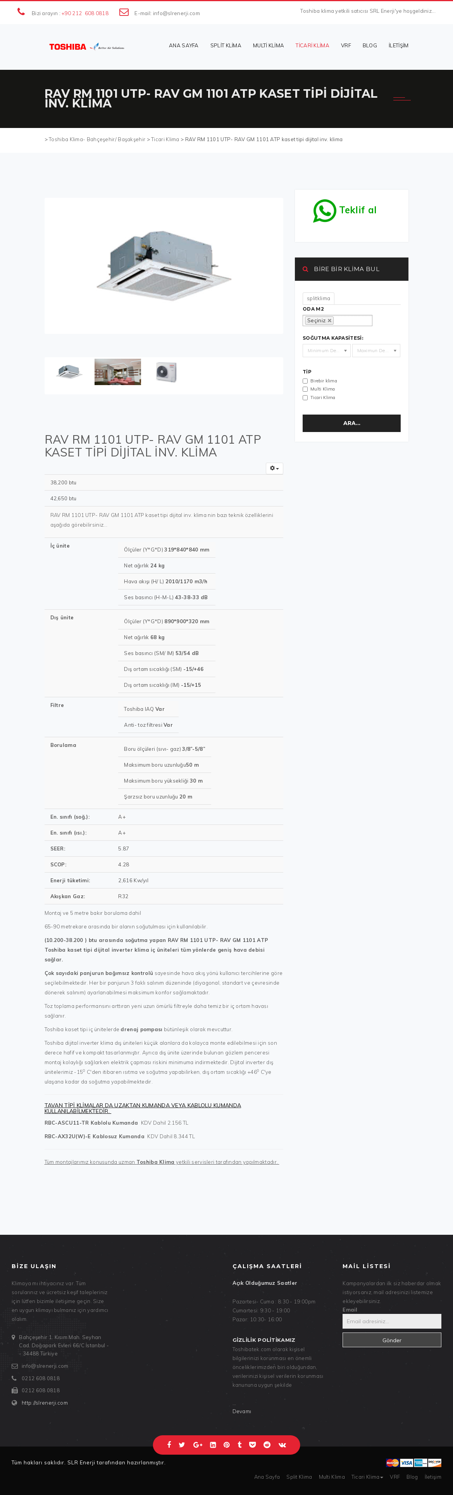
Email (350, 1310)
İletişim (398, 45)
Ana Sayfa (184, 45)
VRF (346, 45)
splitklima (318, 298)
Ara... (351, 423)
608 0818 (97, 13)
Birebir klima (323, 381)
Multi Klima (268, 45)
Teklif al (345, 208)
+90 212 (72, 13)
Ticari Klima (312, 45)
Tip (307, 372)
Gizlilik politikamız (264, 1340)
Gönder (391, 1340)
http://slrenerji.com (45, 1403)
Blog (370, 45)
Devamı (242, 1411)
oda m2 (313, 309)
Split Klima (225, 45)
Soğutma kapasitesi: (333, 338)
